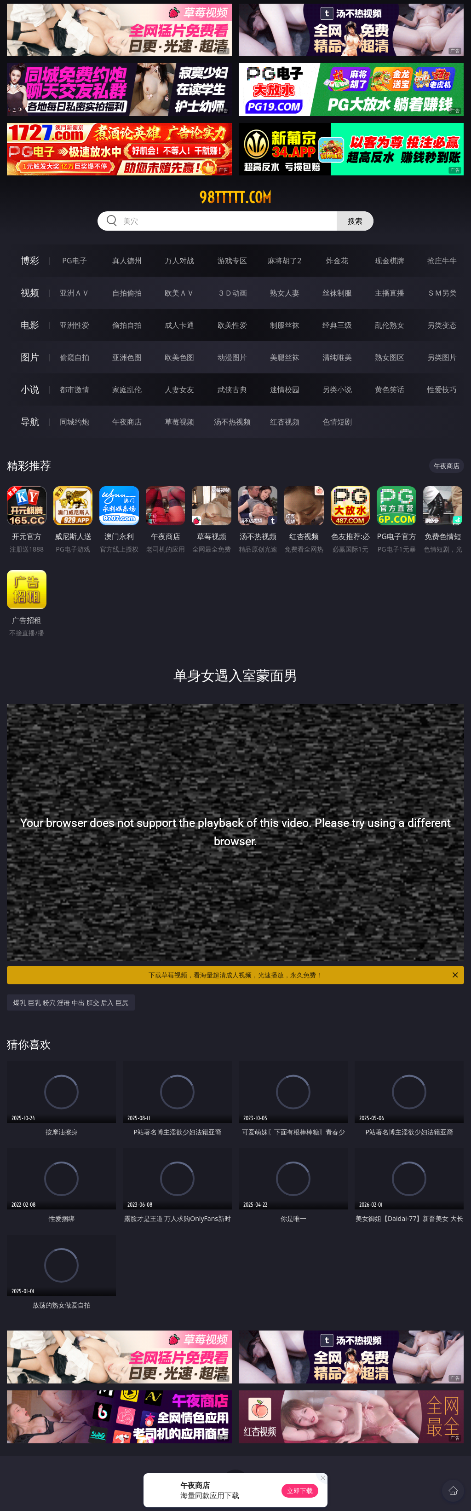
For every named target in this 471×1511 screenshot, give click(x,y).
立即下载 (300, 1490)
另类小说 (337, 389)
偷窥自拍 (74, 357)
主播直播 (389, 293)
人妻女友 (179, 389)
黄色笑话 (389, 389)
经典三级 (337, 325)
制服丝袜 (284, 325)
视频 (30, 292)
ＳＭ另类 (442, 293)
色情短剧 (337, 422)
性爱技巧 (442, 389)
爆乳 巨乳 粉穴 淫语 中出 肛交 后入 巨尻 (70, 1002)
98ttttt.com (235, 197)
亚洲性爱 (74, 325)
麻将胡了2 (284, 261)
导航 (30, 421)
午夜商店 (127, 422)
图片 (30, 357)
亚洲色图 (127, 357)
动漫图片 (232, 357)
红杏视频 (284, 422)
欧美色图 (179, 357)
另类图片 (442, 357)
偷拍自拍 (127, 325)
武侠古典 (232, 389)
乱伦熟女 (389, 325)
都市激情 (74, 389)
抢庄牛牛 (442, 261)
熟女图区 (389, 357)
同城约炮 (74, 422)
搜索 (355, 221)
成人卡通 (179, 325)
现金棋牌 (389, 261)
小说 (30, 389)
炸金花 (337, 261)
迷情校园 (284, 389)
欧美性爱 (232, 325)
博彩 (30, 260)
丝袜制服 (337, 293)
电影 (30, 325)
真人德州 (127, 261)
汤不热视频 (232, 422)
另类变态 (442, 325)
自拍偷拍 (127, 293)
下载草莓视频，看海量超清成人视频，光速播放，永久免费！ (304, 975)
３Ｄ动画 (232, 293)
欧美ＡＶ (179, 293)
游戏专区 (232, 261)
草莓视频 (179, 422)
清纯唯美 (337, 357)
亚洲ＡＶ (74, 293)
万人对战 (179, 261)
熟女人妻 (284, 293)
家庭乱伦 (127, 389)
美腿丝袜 (284, 357)
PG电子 (74, 261)
